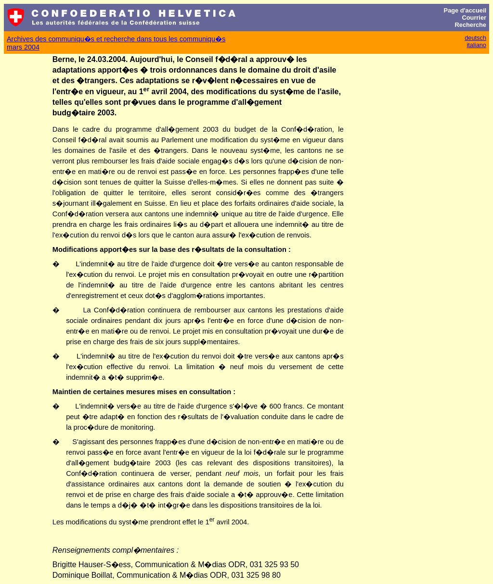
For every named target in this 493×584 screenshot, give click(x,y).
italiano (476, 45)
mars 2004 (23, 47)
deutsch (475, 37)
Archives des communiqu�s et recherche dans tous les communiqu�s (116, 39)
